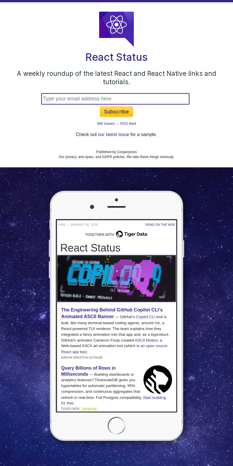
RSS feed (128, 123)
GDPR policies (113, 157)
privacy (71, 157)
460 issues (105, 123)
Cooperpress (127, 152)
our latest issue (113, 134)
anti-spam (85, 157)
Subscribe (116, 112)
